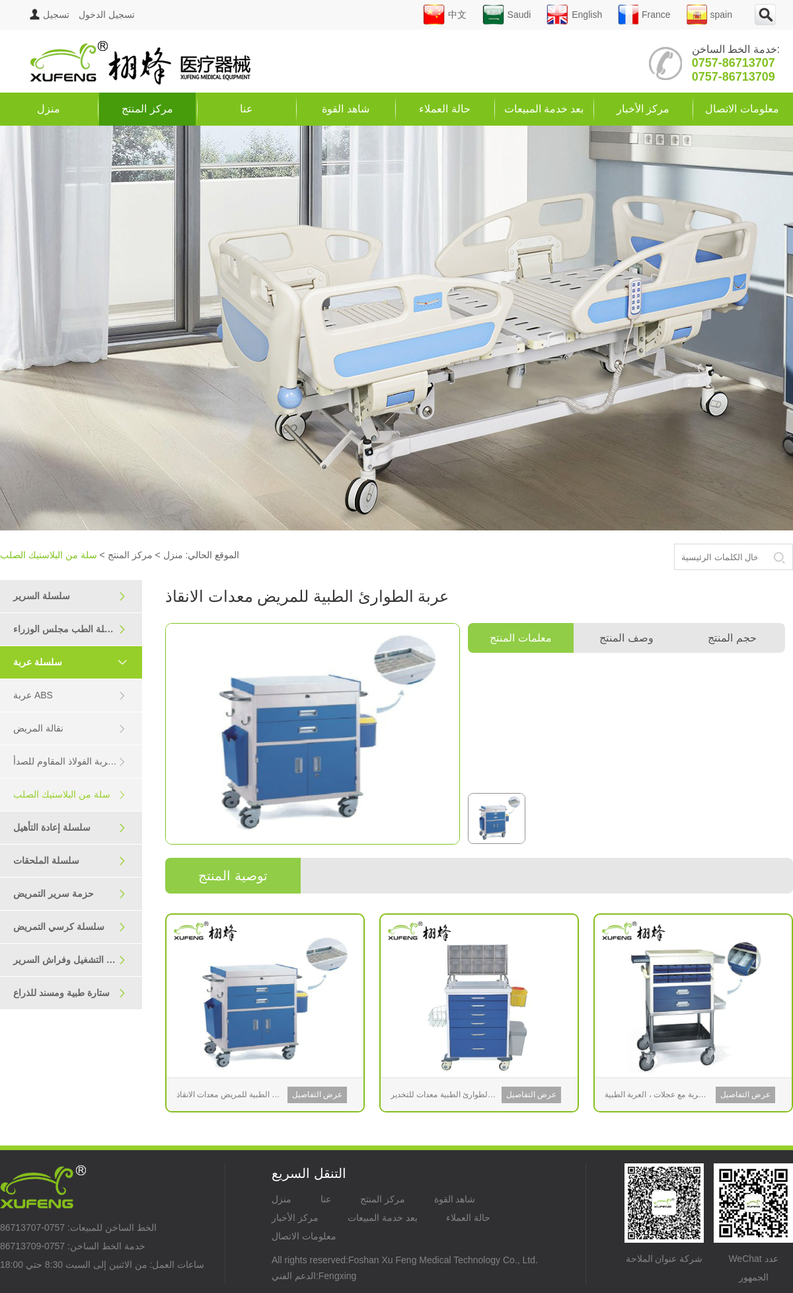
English (574, 14)
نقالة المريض (69, 728)
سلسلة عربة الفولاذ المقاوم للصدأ (77, 761)
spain (709, 14)
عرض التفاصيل (317, 1094)
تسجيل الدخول (82, 14)
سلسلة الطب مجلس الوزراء (69, 629)
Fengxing (338, 1276)
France (644, 14)
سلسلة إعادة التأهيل (69, 828)
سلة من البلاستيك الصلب (69, 794)
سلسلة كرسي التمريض (69, 927)
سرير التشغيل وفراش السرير (70, 960)
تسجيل (56, 14)
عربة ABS (69, 695)
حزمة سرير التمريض (69, 894)
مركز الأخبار (643, 108)
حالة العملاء (444, 108)
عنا (246, 108)
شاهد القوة (345, 108)
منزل (48, 108)
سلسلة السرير (69, 596)
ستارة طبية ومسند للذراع (69, 993)
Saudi (506, 14)
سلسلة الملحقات (69, 861)
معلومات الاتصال (741, 108)
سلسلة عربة (76, 662)
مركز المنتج (147, 108)
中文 (445, 14)
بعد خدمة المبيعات (544, 108)
